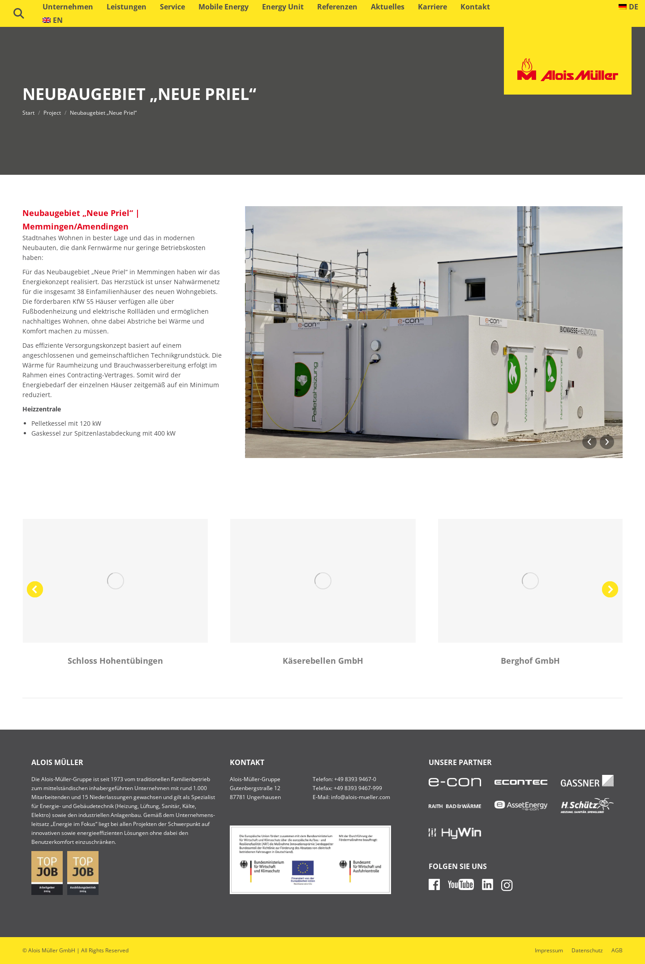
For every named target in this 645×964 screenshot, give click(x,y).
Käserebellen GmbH (323, 660)
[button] (35, 589)
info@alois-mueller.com (360, 797)
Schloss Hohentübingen (115, 660)
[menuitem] (628, 6)
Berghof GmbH (530, 660)
